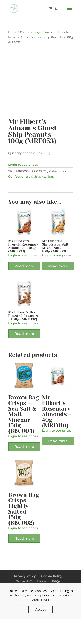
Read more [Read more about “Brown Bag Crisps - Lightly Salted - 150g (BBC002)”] (24, 538)
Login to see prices (23, 165)
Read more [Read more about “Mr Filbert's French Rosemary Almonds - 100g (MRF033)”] (24, 266)
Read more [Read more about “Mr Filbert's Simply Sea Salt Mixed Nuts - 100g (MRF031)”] (58, 266)
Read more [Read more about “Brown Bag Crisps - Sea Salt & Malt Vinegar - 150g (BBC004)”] (24, 447)
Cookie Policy (51, 576)
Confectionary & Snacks (37, 32)
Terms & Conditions (31, 581)
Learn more (40, 599)
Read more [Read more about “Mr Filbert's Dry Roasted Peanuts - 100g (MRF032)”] (24, 334)
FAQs (56, 581)
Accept (40, 609)
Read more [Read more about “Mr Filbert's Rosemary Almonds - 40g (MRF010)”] (58, 441)
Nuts (59, 32)
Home (12, 32)
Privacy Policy (25, 576)
